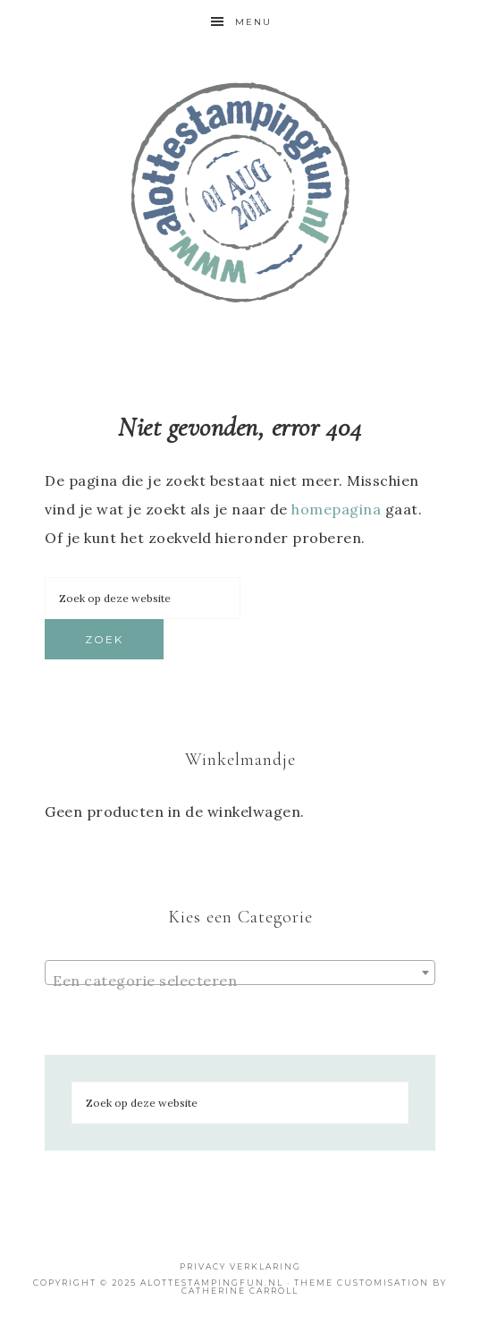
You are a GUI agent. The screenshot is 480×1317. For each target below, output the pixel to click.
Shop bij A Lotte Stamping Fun (240, 192)
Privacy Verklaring (240, 1266)
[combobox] (240, 972)
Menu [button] (253, 22)
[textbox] (240, 980)
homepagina (336, 509)
